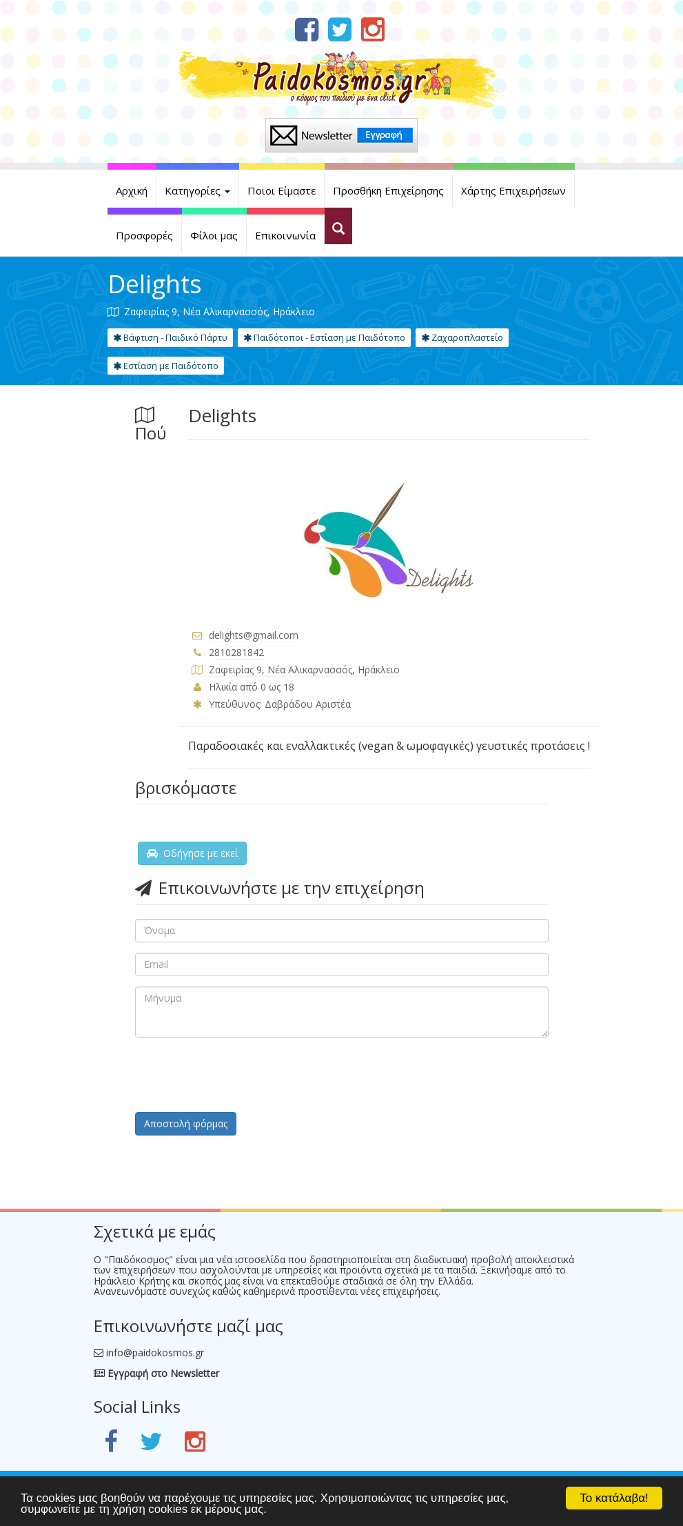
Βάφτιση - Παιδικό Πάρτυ (170, 337)
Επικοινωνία (285, 235)
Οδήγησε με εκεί (192, 853)
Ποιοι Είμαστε (281, 190)
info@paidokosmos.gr (155, 1352)
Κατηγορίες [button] (197, 190)
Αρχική (131, 190)
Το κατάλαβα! (614, 1498)
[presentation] (240, 1075)
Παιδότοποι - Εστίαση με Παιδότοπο (324, 337)
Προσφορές (144, 235)
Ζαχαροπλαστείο (462, 337)
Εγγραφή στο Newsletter (156, 1373)
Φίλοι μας (214, 235)
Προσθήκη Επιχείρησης (388, 190)
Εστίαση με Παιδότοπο (165, 365)
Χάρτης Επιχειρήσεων (513, 190)
